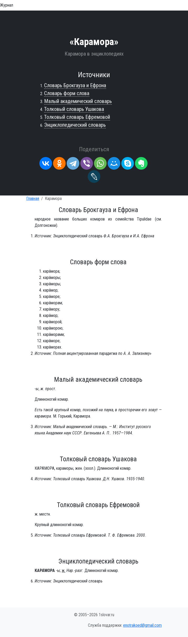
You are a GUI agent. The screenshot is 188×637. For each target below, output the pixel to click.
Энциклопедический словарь (75, 125)
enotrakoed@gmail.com (142, 625)
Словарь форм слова (66, 93)
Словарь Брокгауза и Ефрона (75, 85)
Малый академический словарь (78, 101)
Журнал (6, 5)
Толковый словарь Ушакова (74, 109)
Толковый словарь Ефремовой (77, 117)
